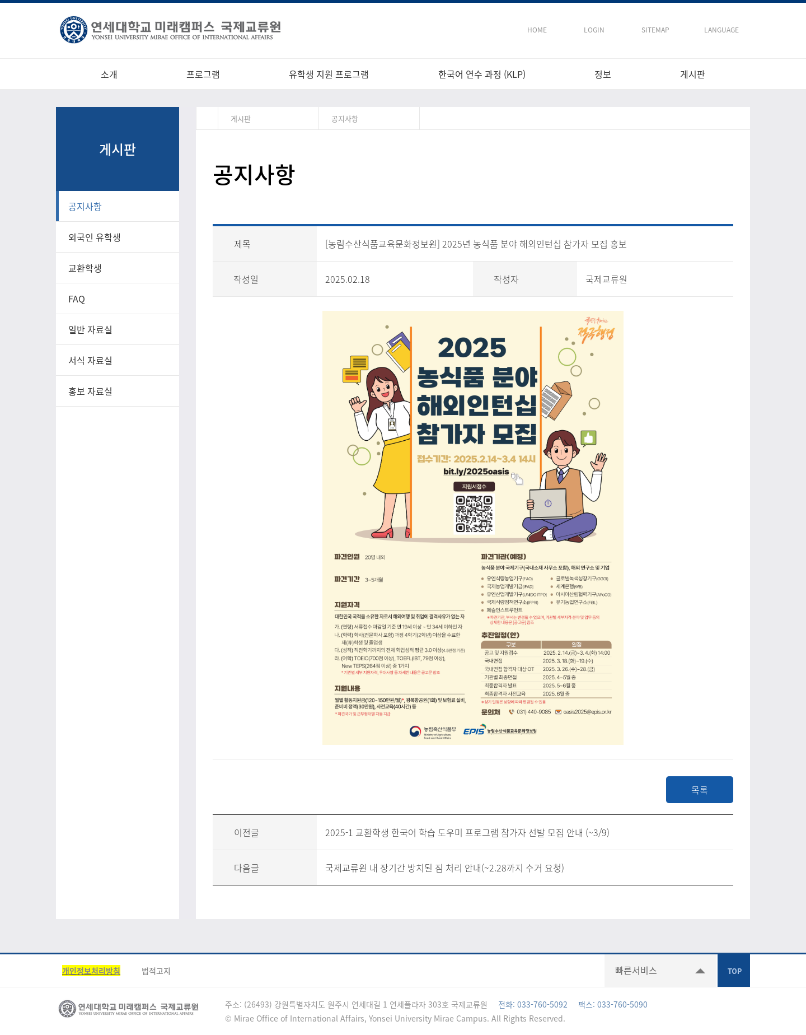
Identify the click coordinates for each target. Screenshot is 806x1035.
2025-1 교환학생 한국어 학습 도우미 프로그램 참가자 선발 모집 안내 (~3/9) (467, 832)
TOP (734, 970)
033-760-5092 (542, 1004)
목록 (699, 789)
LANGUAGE (721, 30)
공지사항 (85, 206)
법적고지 (156, 970)
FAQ (76, 298)
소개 (109, 74)
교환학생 (85, 267)
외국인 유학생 (94, 237)
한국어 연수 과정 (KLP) (482, 74)
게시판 (692, 74)
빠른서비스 (636, 970)
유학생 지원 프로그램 (329, 74)
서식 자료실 (90, 360)
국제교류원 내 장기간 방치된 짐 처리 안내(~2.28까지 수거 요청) (444, 867)
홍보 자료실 (90, 391)
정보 (602, 74)
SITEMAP (655, 30)
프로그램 (203, 74)
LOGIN (594, 30)
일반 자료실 (90, 329)
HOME (537, 30)
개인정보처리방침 (91, 970)
